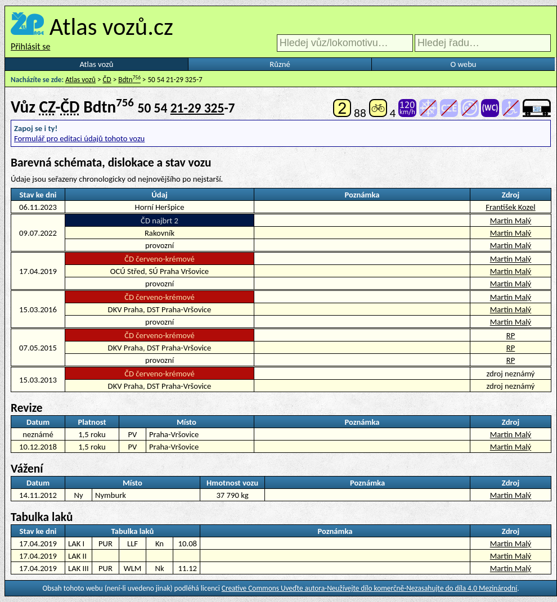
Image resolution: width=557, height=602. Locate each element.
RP (510, 335)
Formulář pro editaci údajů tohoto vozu (79, 138)
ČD (107, 79)
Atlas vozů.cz (111, 26)
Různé (279, 64)
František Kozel (510, 207)
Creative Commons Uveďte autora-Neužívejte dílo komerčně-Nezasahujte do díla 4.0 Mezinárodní (369, 588)
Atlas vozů (97, 64)
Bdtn (129, 79)
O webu (463, 64)
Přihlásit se (30, 46)
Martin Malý (510, 220)
